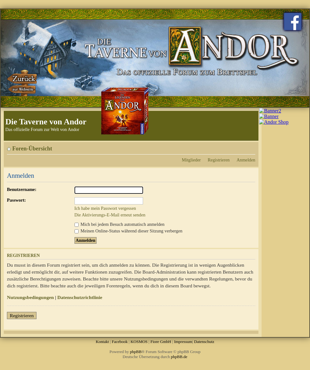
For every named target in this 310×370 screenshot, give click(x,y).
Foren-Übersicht (32, 148)
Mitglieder (191, 159)
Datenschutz (204, 341)
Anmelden (245, 159)
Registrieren (219, 159)
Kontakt (102, 341)
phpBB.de (179, 356)
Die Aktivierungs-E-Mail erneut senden (110, 214)
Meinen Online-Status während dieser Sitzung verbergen (129, 230)
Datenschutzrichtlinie (79, 297)
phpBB (135, 351)
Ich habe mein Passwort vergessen (105, 208)
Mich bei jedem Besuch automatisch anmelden (120, 224)
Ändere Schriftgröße (250, 146)
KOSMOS (138, 341)
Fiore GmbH (160, 341)
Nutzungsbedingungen (30, 297)
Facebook (120, 341)
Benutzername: (21, 189)
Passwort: (16, 200)
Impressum (183, 341)
